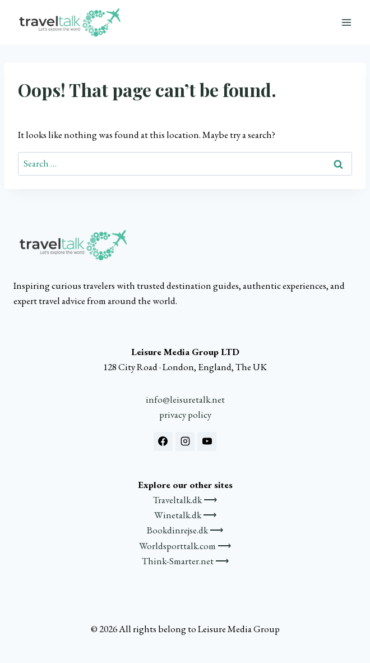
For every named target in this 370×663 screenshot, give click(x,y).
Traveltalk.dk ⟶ (185, 500)
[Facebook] (163, 441)
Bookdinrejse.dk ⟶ (185, 530)
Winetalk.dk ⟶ (185, 515)
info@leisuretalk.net (185, 399)
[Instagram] (185, 441)
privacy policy (185, 414)
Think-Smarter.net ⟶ (185, 561)
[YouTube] (206, 441)
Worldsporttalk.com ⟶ (185, 546)
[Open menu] (346, 22)
